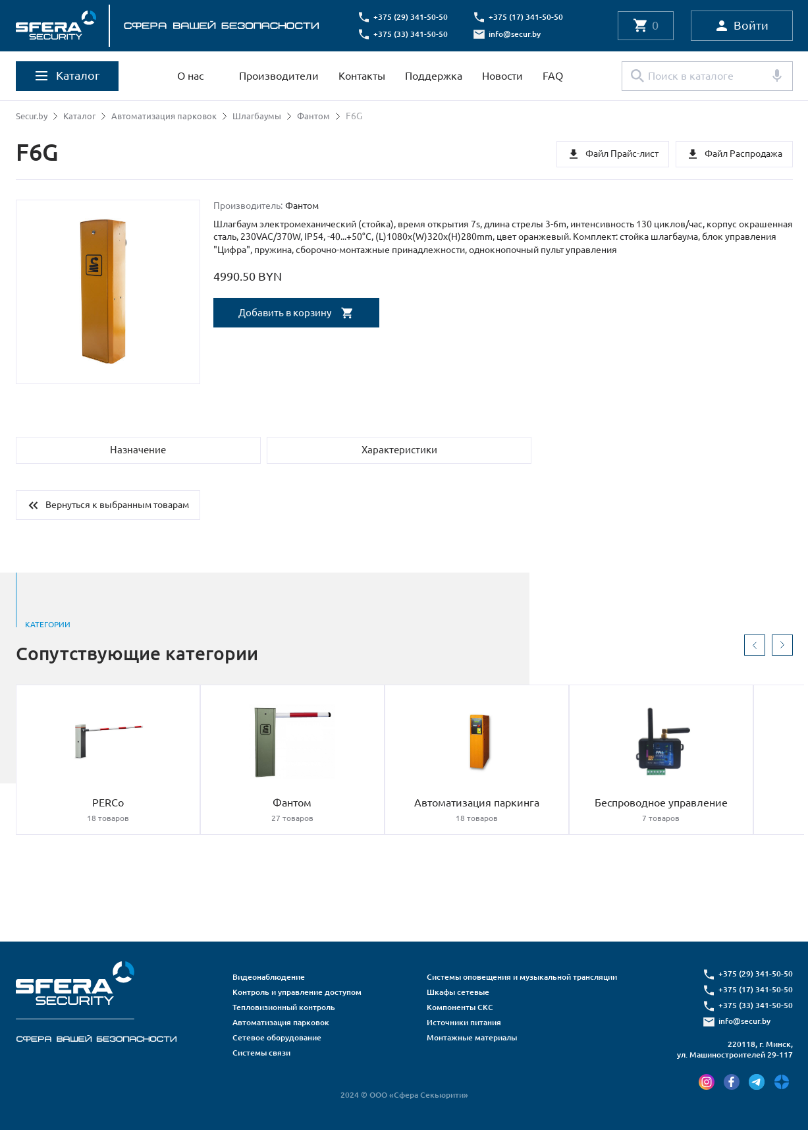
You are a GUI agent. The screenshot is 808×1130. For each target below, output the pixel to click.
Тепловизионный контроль (283, 1007)
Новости (502, 76)
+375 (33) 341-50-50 (414, 34)
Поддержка (433, 76)
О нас (190, 76)
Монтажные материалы (472, 1037)
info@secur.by (519, 34)
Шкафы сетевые (458, 992)
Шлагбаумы (266, 116)
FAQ (553, 76)
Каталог (82, 116)
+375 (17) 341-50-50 (530, 17)
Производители (279, 76)
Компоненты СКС (460, 1007)
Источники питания (464, 1022)
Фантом (324, 116)
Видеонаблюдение (268, 977)
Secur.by (33, 116)
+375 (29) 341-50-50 (414, 17)
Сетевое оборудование (276, 1037)
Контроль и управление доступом (297, 992)
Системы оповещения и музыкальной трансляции (522, 977)
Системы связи (261, 1052)
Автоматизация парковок (170, 116)
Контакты (361, 76)
